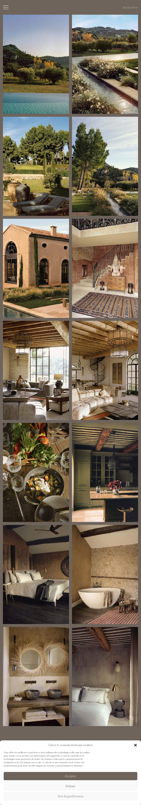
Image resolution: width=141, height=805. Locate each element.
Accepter (70, 776)
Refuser (70, 786)
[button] (135, 745)
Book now (130, 7)
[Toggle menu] (5, 7)
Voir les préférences (70, 796)
